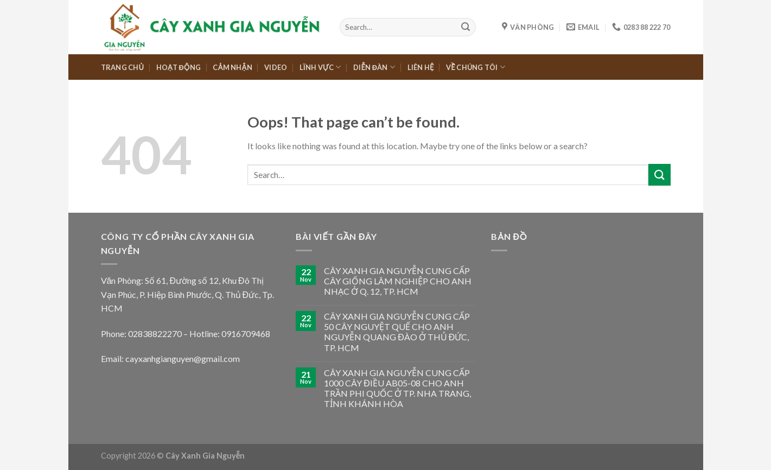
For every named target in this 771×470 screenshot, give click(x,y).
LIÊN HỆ (420, 67)
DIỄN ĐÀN (374, 67)
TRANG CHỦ (122, 67)
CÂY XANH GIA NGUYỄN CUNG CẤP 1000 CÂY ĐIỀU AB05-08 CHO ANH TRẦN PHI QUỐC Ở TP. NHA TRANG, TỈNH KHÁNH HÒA (397, 388)
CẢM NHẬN (232, 67)
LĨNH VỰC (320, 67)
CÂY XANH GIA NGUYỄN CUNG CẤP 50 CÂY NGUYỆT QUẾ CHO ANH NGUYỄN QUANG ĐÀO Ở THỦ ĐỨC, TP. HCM (397, 332)
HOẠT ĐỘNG (178, 67)
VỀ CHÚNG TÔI (475, 67)
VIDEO (275, 67)
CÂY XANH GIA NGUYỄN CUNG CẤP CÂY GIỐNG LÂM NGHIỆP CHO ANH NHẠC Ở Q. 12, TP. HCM (397, 280)
